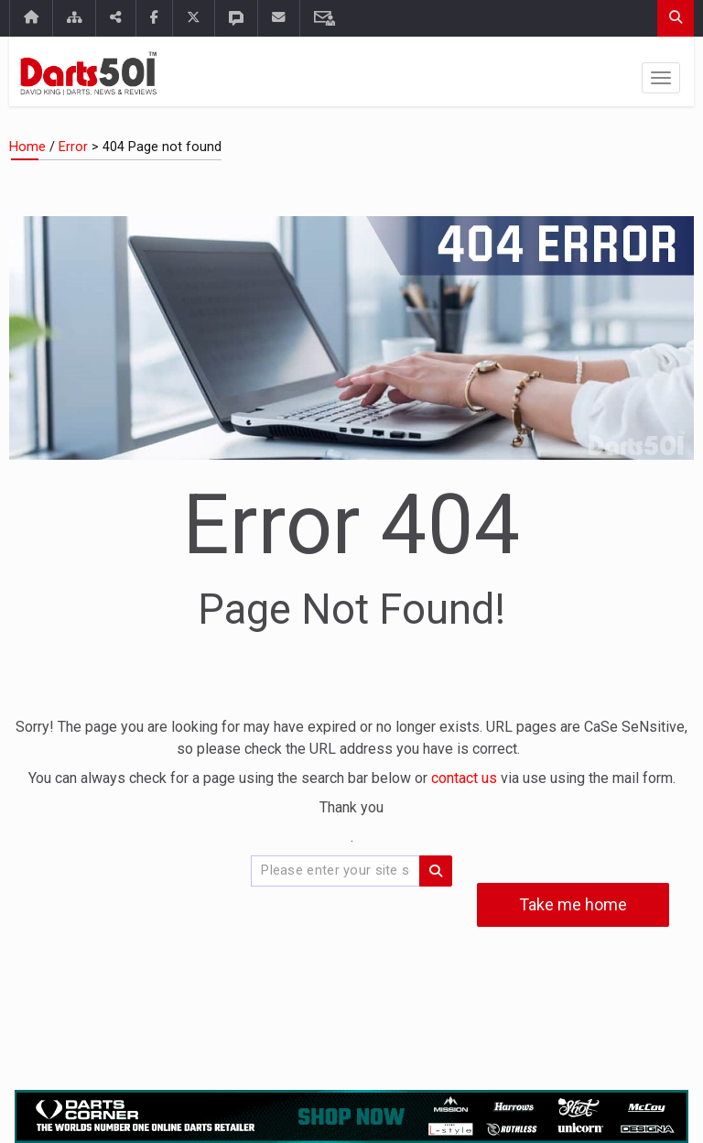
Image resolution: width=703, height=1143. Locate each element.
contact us (466, 778)
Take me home (573, 904)
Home (27, 147)
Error (73, 147)
